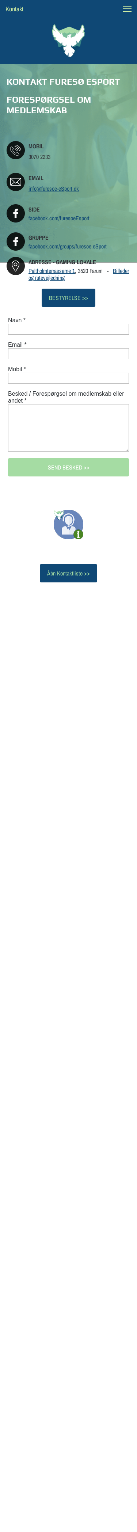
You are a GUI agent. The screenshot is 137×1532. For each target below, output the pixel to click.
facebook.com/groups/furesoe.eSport (67, 246)
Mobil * (17, 369)
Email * (17, 345)
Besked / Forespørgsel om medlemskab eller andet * (66, 397)
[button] (127, 9)
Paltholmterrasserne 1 (51, 271)
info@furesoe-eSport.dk (53, 189)
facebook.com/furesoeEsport (59, 218)
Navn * (17, 320)
